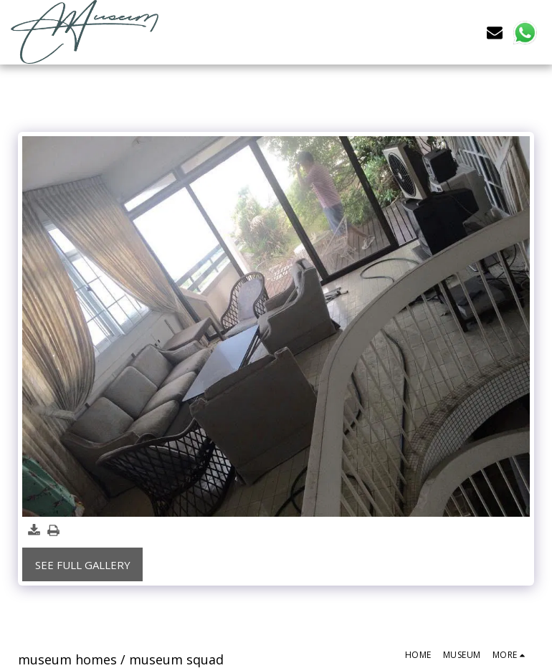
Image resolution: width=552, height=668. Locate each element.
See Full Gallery (82, 565)
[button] (494, 32)
